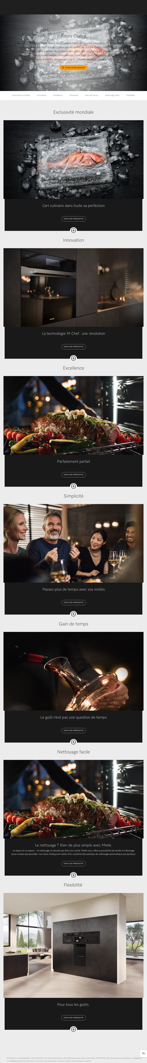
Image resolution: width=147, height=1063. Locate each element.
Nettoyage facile (112, 95)
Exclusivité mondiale (21, 95)
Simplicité (73, 95)
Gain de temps (91, 95)
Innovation (41, 95)
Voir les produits (73, 219)
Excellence (58, 95)
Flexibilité (130, 95)
